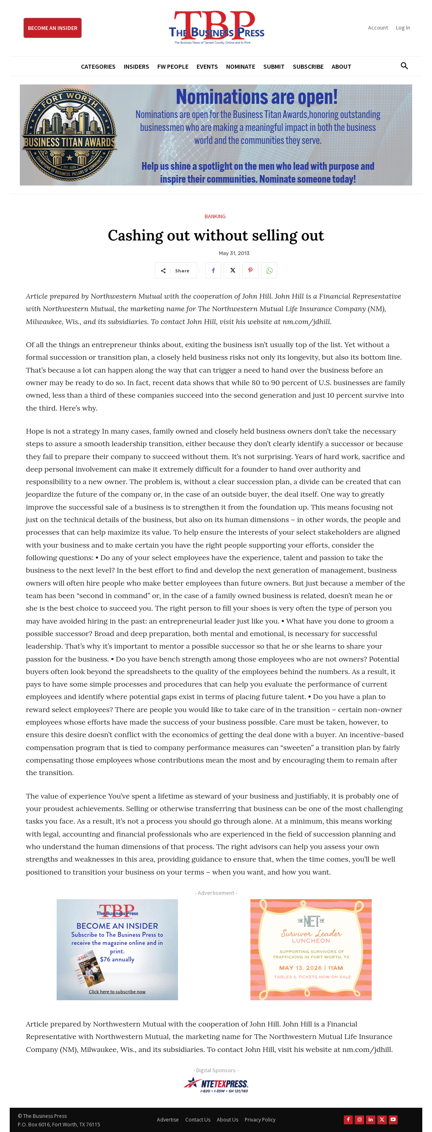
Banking (215, 216)
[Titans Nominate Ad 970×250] (216, 135)
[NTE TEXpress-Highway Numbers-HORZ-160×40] (216, 1085)
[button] (401, 66)
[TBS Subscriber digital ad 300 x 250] (117, 949)
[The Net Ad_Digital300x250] (311, 949)
